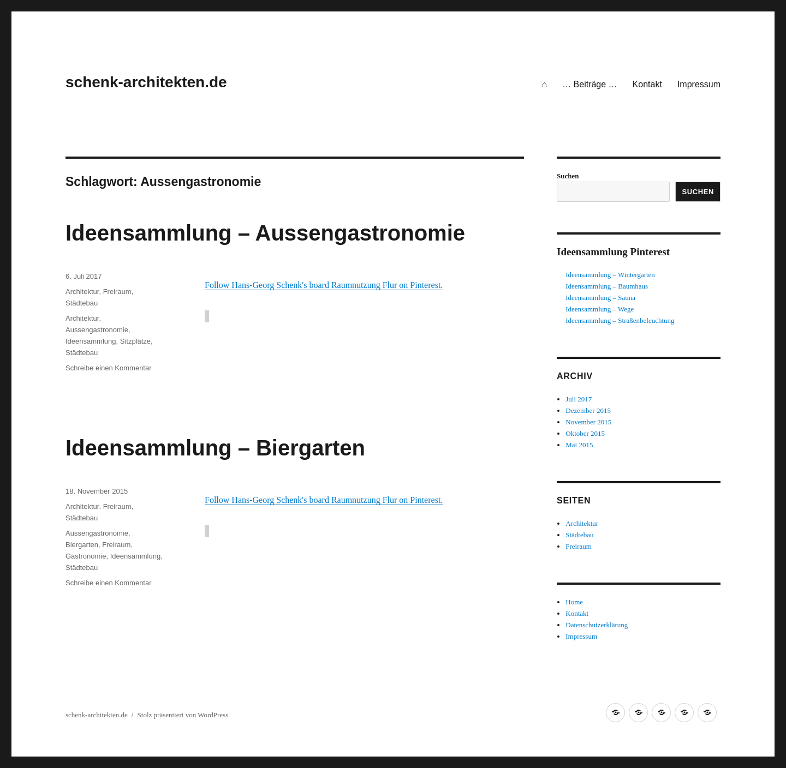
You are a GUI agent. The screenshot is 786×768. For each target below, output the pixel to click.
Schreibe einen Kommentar (109, 368)
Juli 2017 (578, 399)
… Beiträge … (589, 84)
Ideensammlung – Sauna (600, 297)
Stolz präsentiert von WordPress (183, 715)
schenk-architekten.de (146, 82)
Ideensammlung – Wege (599, 309)
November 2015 (588, 422)
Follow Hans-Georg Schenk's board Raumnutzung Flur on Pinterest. (324, 285)
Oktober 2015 (585, 433)
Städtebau (82, 303)
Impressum (698, 84)
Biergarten (82, 545)
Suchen (568, 176)
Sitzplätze (135, 341)
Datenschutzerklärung (596, 625)
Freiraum (117, 291)
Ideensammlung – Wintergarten (610, 275)
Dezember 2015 (588, 410)
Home (574, 602)
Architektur (82, 291)
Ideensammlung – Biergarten (215, 448)
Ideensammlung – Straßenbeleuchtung (619, 320)
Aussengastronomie (97, 330)
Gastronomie (86, 556)
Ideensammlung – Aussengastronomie (265, 233)
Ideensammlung (91, 341)
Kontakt (647, 84)
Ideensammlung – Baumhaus (606, 286)
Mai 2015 (579, 445)
